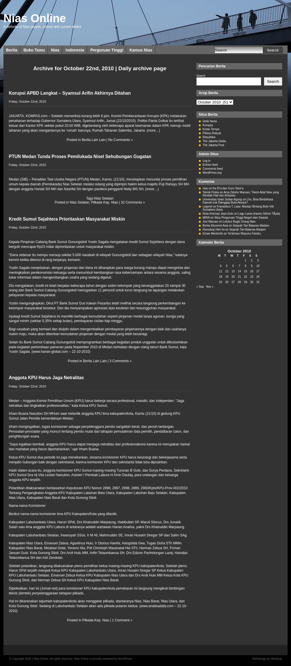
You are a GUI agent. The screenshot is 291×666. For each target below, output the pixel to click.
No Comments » (120, 140)
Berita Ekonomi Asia (215, 225)
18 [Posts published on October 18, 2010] (220, 276)
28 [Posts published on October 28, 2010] (239, 282)
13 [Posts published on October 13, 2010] (233, 271)
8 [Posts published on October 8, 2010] (245, 265)
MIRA (206, 217)
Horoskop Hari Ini (214, 229)
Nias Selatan (103, 198)
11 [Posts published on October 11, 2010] (220, 271)
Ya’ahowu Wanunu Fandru (244, 233)
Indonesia (75, 50)
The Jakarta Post (213, 145)
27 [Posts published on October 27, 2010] (233, 282)
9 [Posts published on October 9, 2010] (252, 265)
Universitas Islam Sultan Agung (222, 199)
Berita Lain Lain (93, 140)
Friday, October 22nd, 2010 (27, 101)
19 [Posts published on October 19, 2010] (226, 276)
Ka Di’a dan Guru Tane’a (228, 188)
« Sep (200, 286)
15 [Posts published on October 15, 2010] (245, 271)
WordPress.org (212, 172)
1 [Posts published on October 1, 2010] (245, 260)
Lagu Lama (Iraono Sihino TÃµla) (259, 213)
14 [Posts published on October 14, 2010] (239, 271)
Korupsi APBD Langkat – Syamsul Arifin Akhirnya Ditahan (70, 93)
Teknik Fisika (211, 192)
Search (200, 75)
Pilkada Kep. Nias (104, 202)
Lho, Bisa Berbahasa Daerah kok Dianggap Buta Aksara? (238, 201)
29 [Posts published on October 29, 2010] (245, 282)
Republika (209, 137)
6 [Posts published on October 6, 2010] (233, 265)
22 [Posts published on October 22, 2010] (245, 276)
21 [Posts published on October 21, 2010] (239, 276)
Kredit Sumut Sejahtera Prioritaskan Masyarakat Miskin (67, 219)
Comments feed (213, 168)
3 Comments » (120, 361)
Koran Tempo (211, 129)
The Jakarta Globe (214, 141)
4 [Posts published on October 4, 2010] (221, 265)
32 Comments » (133, 202)
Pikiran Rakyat (212, 133)
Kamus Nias (140, 50)
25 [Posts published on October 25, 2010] (220, 282)
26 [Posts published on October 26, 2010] (226, 282)
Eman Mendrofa (213, 233)
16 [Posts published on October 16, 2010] (251, 271)
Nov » (209, 286)
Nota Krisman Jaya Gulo (218, 213)
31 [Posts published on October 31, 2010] (257, 282)
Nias (55, 50)
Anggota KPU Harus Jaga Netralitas (46, 377)
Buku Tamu (34, 50)
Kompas (208, 125)
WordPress (125, 658)
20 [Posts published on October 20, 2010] (233, 276)
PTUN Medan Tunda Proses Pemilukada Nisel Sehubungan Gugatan (80, 156)
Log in (206, 160)
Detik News (210, 121)
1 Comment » (122, 620)
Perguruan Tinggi (106, 50)
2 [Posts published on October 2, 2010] (252, 260)
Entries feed (210, 164)
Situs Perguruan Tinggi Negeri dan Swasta (241, 217)
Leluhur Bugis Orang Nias (239, 221)
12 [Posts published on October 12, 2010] (226, 271)
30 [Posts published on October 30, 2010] (251, 282)
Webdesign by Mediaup (267, 658)
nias (205, 188)
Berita (11, 50)
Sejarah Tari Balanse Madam (251, 225)
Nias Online (34, 18)
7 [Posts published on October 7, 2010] (239, 265)
